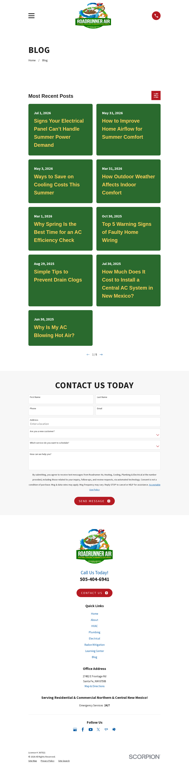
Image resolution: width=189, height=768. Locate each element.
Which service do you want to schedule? (49, 442)
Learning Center (94, 651)
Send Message (94, 501)
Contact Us (94, 592)
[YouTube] (91, 730)
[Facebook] (83, 730)
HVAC (94, 626)
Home (94, 613)
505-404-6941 (94, 579)
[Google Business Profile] (75, 730)
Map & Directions (95, 686)
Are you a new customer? (42, 431)
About (94, 620)
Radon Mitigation (94, 645)
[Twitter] (98, 730)
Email (99, 408)
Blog (94, 657)
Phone (33, 408)
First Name (35, 397)
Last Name (102, 397)
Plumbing (94, 632)
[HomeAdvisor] (114, 730)
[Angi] (106, 730)
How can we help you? (40, 454)
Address (34, 420)
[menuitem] (32, 761)
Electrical (94, 638)
